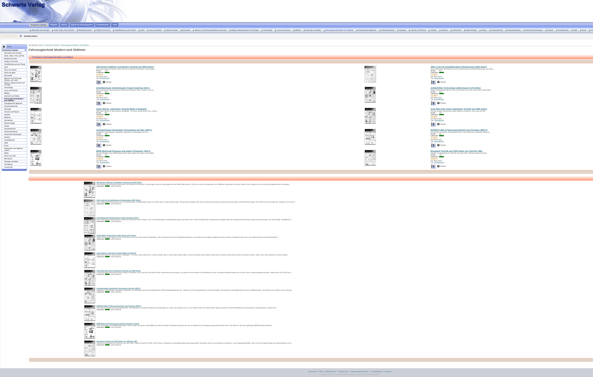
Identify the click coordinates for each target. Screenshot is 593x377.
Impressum (313, 371)
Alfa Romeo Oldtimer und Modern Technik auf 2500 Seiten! (125, 67)
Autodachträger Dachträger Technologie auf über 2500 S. (124, 130)
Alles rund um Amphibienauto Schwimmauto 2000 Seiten (459, 67)
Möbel (6, 153)
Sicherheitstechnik (387, 30)
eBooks (64, 25)
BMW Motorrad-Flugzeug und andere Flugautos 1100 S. (123, 151)
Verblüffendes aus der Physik (125, 30)
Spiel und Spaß (171, 30)
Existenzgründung (514, 30)
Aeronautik (186, 30)
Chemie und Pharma (418, 30)
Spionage (402, 30)
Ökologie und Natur (11, 161)
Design (483, 30)
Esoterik (550, 30)
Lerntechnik (8, 167)
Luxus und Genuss (283, 30)
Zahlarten (388, 371)
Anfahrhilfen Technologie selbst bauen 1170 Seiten (456, 88)
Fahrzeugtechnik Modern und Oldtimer (339, 30)
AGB (321, 371)
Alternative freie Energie (40, 30)
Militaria (298, 30)
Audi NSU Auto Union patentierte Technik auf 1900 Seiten (459, 109)
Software (53, 25)
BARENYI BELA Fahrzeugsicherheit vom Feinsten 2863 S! (459, 130)
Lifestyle (433, 30)
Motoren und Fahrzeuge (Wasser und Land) (211, 30)
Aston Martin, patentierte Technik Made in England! (121, 109)
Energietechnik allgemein (367, 30)
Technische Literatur (38, 25)
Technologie (267, 30)
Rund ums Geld (9, 156)
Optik (575, 30)
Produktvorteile (103, 25)
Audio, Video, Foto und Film (64, 30)
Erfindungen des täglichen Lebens (13, 149)
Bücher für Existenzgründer (82, 25)
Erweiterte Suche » (31, 36)
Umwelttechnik (563, 30)
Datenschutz (343, 371)
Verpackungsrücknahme (359, 371)
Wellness (444, 30)
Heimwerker (456, 30)
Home (41, 45)
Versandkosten (105, 78)
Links (115, 25)
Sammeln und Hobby (313, 30)
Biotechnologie (471, 30)
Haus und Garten (155, 30)
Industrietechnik (497, 30)
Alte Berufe (8, 159)
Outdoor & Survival (103, 30)
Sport (142, 30)
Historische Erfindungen (534, 30)
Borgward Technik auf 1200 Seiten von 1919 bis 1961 (457, 151)
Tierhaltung (8, 164)
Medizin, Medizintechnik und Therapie (245, 30)
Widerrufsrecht (331, 371)
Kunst (584, 30)
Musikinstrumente (85, 30)
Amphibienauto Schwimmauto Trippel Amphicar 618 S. (123, 88)
